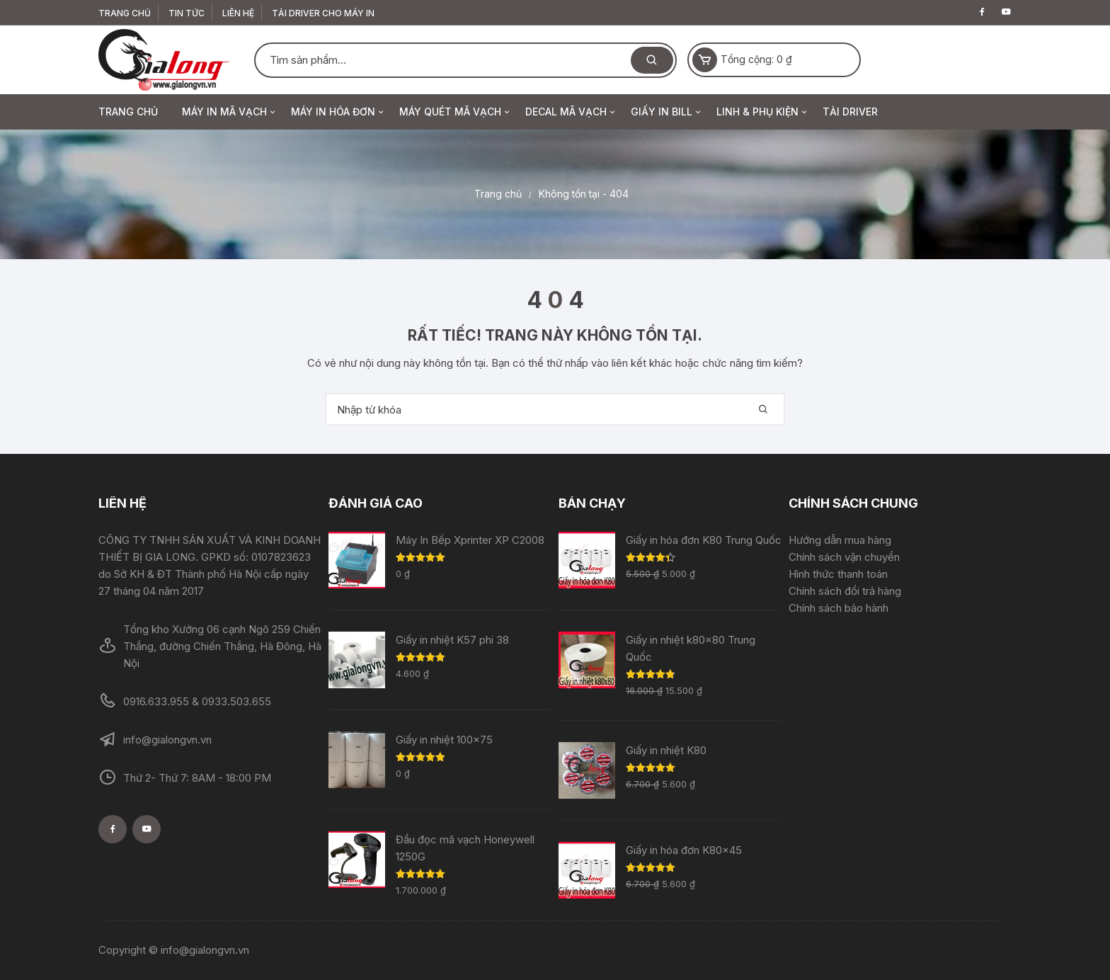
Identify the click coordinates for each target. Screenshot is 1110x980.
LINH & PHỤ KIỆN (762, 112)
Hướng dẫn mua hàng (840, 540)
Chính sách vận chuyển (844, 557)
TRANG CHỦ (124, 13)
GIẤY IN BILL (667, 112)
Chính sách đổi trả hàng (845, 591)
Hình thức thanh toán (838, 574)
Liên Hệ (238, 13)
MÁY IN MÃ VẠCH (230, 112)
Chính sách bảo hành (838, 608)
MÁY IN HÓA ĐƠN (338, 112)
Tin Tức (186, 13)
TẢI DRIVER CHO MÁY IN (323, 13)
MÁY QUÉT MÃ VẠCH (455, 112)
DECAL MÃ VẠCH (571, 112)
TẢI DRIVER (850, 112)
